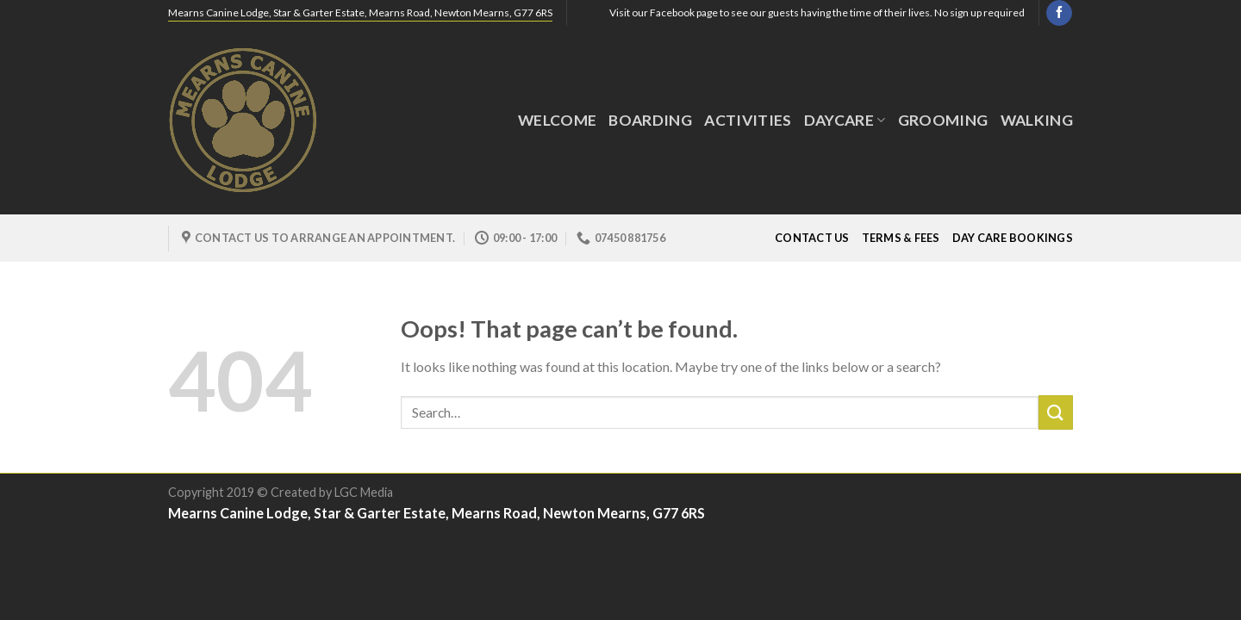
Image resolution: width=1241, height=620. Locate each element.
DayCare (845, 120)
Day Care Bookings (1012, 238)
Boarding (650, 120)
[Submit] (1055, 412)
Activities (748, 120)
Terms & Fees (901, 238)
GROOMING (943, 120)
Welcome (557, 120)
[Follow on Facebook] (1058, 13)
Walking (1037, 120)
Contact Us (812, 238)
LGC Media (363, 492)
